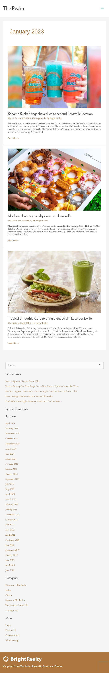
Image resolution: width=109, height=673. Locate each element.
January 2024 (11, 469)
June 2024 (9, 454)
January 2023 (11, 509)
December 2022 (12, 514)
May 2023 (9, 489)
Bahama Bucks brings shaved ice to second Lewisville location (50, 114)
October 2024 (11, 438)
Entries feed (10, 630)
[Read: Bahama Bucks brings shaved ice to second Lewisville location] (54, 77)
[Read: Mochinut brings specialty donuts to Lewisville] (54, 179)
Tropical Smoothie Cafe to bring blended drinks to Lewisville (50, 318)
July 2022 (9, 524)
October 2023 (11, 474)
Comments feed (12, 635)
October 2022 (11, 519)
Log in (8, 625)
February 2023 (11, 504)
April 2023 (10, 494)
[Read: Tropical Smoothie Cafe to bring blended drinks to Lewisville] (54, 281)
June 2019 (9, 560)
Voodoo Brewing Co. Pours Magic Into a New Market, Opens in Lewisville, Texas (41, 386)
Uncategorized (38, 118)
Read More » (13, 138)
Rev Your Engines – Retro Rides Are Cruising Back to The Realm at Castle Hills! (41, 391)
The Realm (13, 8)
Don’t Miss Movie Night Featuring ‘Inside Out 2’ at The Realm (33, 401)
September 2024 (12, 443)
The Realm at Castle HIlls (19, 118)
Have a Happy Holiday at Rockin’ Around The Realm (29, 396)
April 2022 (10, 535)
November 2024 (12, 433)
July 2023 (9, 484)
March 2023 (10, 499)
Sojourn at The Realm (15, 600)
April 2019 (10, 565)
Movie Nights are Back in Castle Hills (22, 381)
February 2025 (11, 428)
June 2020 (9, 545)
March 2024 (10, 459)
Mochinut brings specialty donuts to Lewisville (39, 216)
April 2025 (10, 423)
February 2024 (11, 464)
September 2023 (12, 479)
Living (8, 590)
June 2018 (9, 570)
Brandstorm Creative (52, 666)
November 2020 (12, 540)
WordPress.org (11, 640)
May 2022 (9, 529)
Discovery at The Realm (15, 585)
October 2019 (11, 555)
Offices (8, 595)
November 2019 (12, 550)
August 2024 (10, 448)
